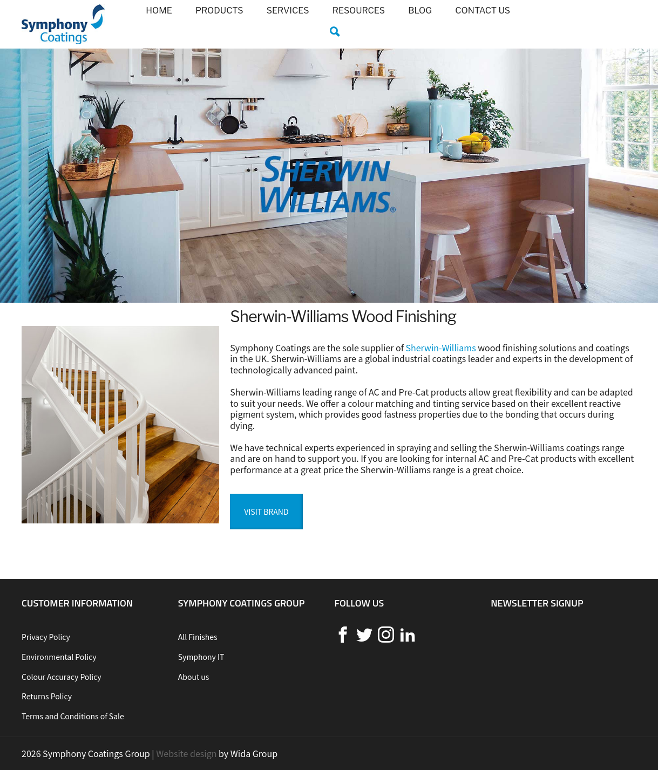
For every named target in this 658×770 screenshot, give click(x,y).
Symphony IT (201, 656)
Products (219, 10)
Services (288, 10)
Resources (359, 10)
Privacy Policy (46, 636)
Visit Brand (266, 511)
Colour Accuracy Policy (61, 676)
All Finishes (198, 636)
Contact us (482, 10)
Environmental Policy (59, 656)
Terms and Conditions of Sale (73, 716)
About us (193, 676)
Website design (186, 753)
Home (159, 10)
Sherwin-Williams (440, 347)
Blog (420, 10)
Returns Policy (47, 696)
